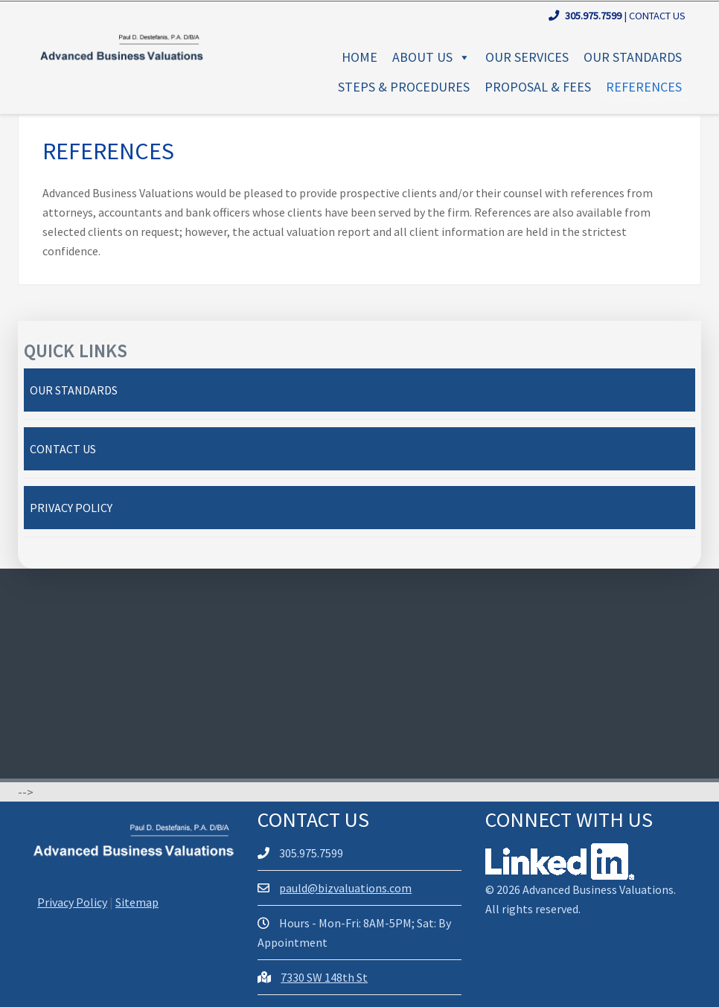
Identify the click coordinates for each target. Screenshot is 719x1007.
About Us (431, 56)
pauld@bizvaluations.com (345, 887)
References (644, 86)
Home (359, 56)
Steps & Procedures (404, 86)
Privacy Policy (71, 507)
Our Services (527, 56)
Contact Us (657, 15)
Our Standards (633, 56)
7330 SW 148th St (324, 977)
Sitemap (137, 902)
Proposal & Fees (538, 86)
